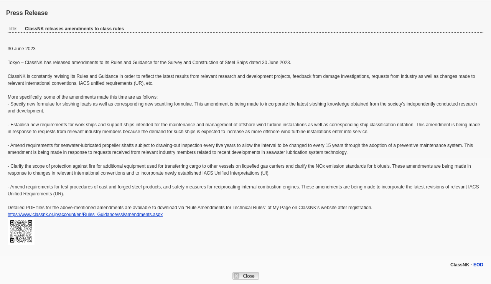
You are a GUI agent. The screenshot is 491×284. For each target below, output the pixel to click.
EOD (478, 264)
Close (245, 276)
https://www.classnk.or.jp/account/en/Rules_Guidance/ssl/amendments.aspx (85, 214)
